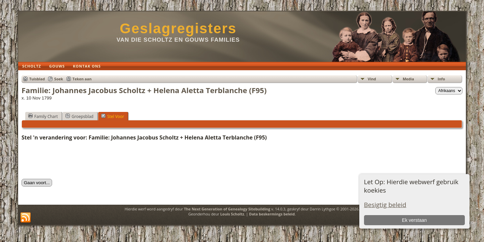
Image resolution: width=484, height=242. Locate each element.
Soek (58, 78)
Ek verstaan (414, 220)
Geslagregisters (178, 28)
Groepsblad (79, 116)
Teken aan (82, 78)
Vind (372, 78)
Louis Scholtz (232, 213)
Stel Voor (112, 116)
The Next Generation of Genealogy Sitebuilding (227, 208)
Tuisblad (37, 78)
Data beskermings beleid (272, 213)
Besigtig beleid (385, 204)
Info (441, 78)
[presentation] (73, 160)
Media (408, 78)
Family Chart (43, 116)
